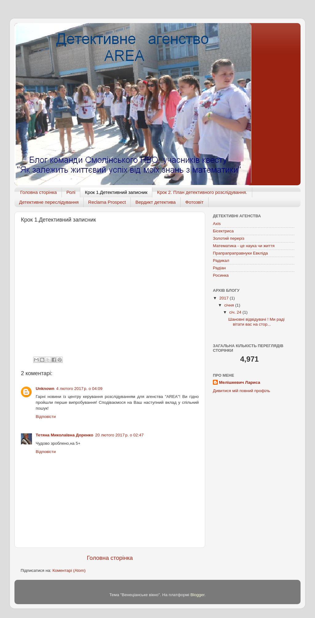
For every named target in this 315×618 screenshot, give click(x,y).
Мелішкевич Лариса (239, 382)
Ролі (70, 192)
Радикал (221, 260)
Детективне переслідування (49, 202)
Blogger (197, 594)
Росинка (221, 275)
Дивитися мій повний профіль (241, 390)
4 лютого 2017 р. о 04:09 (79, 388)
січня (229, 305)
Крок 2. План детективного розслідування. (202, 192)
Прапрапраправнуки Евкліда (240, 253)
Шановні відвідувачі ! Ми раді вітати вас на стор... (256, 322)
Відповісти (46, 416)
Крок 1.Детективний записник (116, 192)
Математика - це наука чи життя (244, 245)
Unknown (45, 388)
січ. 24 (235, 312)
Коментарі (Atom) (69, 570)
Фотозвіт (194, 202)
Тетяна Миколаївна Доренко (64, 435)
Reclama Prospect (107, 202)
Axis (217, 223)
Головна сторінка (38, 192)
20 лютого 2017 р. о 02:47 (119, 435)
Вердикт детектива (155, 202)
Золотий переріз (228, 238)
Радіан (219, 268)
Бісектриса (223, 231)
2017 (224, 298)
